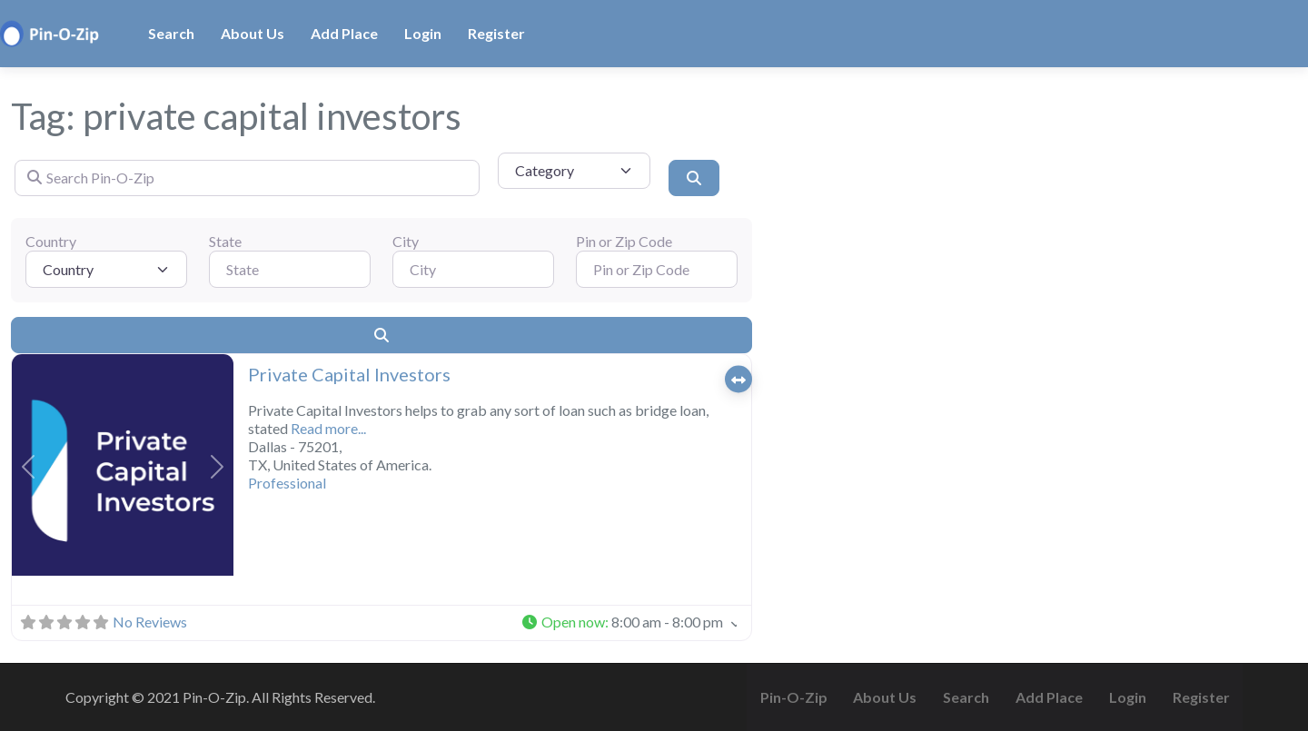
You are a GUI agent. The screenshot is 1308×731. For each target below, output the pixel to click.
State (225, 241)
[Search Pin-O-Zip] (247, 178)
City (405, 241)
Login (422, 33)
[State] (290, 269)
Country (50, 241)
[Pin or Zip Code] (657, 269)
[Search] (694, 178)
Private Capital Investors (349, 374)
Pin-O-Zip (793, 697)
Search (171, 33)
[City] (473, 269)
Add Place (344, 33)
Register (496, 33)
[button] (28, 466)
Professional (287, 482)
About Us (252, 33)
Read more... (328, 428)
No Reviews (150, 621)
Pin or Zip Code (624, 241)
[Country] (106, 269)
